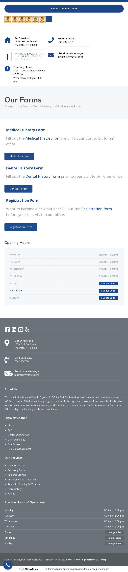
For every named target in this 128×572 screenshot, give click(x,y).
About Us (13, 425)
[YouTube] (21, 330)
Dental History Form (24, 167)
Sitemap (102, 559)
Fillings (11, 493)
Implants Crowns (17, 474)
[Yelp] (27, 330)
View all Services (16, 465)
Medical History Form (26, 129)
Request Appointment (64, 8)
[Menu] (49, 19)
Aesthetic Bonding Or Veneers (24, 484)
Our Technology (16, 439)
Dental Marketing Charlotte (81, 559)
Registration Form (23, 200)
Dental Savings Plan (18, 434)
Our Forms (14, 444)
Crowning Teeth (16, 470)
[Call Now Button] (7, 565)
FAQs (11, 430)
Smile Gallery (15, 488)
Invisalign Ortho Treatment (22, 479)
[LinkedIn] (14, 330)
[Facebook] (7, 330)
